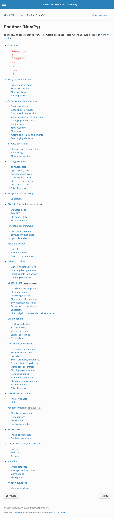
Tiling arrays (17, 131)
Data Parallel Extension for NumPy (59, 4)
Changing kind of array (23, 120)
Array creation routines (19, 79)
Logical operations (20, 335)
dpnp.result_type (19, 170)
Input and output (16, 244)
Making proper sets (21, 435)
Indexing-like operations (23, 270)
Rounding (16, 356)
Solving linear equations (23, 303)
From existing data (20, 88)
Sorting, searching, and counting (24, 443)
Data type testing (20, 184)
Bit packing (17, 152)
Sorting (15, 449)
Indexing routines (16, 261)
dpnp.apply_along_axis (22, 231)
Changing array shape (22, 110)
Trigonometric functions (23, 349)
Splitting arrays (19, 128)
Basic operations (19, 106)
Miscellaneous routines (19, 393)
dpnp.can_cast (18, 167)
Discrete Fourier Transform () (27, 204)
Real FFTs (16, 213)
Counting (16, 456)
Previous (12, 496)
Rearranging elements (22, 138)
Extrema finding (19, 384)
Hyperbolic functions (22, 352)
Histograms (17, 477)
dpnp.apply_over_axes (22, 235)
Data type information (22, 181)
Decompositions (19, 292)
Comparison (17, 338)
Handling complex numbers (25, 381)
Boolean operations (21, 438)
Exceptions (16, 199)
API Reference (16, 15)
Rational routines (20, 374)
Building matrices (20, 95)
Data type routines (17, 161)
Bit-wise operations (17, 144)
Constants (12, 45)
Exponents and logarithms (24, 363)
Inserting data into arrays (24, 274)
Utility (14, 402)
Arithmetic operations (22, 377)
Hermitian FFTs (19, 217)
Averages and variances (23, 470)
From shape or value (21, 85)
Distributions (18, 420)
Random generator (20, 424)
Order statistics (19, 467)
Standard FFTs (18, 210)
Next (104, 496)
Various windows (20, 488)
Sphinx (18, 512)
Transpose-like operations (24, 113)
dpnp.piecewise (19, 238)
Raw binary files (19, 252)
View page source (101, 15)
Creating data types (21, 177)
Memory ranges (19, 399)
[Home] (5, 15)
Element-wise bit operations (25, 149)
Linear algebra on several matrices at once (32, 313)
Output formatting (20, 156)
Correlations (17, 474)
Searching (16, 452)
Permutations (18, 417)
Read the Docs (57, 512)
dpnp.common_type (21, 174)
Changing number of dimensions (28, 117)
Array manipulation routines (22, 101)
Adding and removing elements (27, 135)
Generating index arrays (23, 267)
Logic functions (15, 319)
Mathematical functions (19, 344)
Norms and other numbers (24, 299)
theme (33, 512)
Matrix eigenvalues (21, 295)
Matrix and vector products (25, 288)
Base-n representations (23, 256)
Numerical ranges (20, 92)
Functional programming (20, 226)
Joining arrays (18, 124)
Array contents (19, 327)
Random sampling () (24, 408)
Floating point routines (23, 370)
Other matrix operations (23, 306)
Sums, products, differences (25, 360)
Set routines (13, 429)
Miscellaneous (18, 188)
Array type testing (20, 331)
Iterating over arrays (21, 277)
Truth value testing (20, 324)
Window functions (17, 483)
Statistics (12, 461)
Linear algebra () (22, 283)
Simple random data (21, 413)
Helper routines (19, 220)
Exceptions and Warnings (20, 193)
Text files (15, 249)
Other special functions (23, 367)
